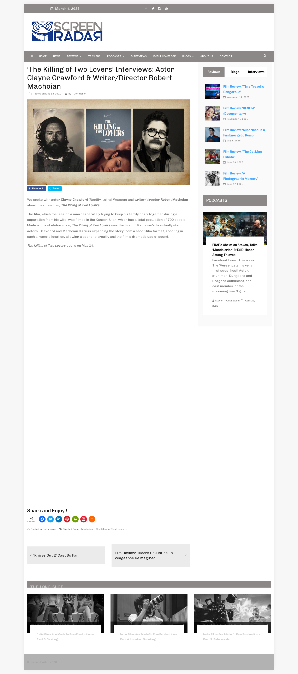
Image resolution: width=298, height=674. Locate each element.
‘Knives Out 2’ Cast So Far (55, 555)
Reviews (74, 56)
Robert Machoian (83, 529)
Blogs (188, 56)
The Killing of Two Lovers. (110, 529)
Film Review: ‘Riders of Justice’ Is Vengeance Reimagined (144, 555)
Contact (226, 56)
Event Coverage (164, 56)
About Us (206, 56)
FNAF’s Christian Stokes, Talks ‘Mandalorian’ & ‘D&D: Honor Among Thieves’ (234, 250)
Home (43, 56)
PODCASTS (115, 56)
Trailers (94, 56)
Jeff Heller (80, 93)
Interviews (139, 56)
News (56, 56)
